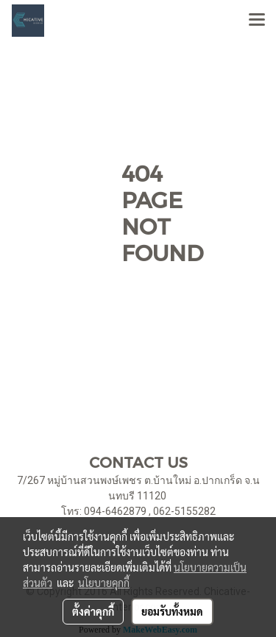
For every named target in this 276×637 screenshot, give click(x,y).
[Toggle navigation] (257, 20)
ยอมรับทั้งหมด (172, 611)
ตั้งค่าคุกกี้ (93, 611)
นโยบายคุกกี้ (104, 582)
